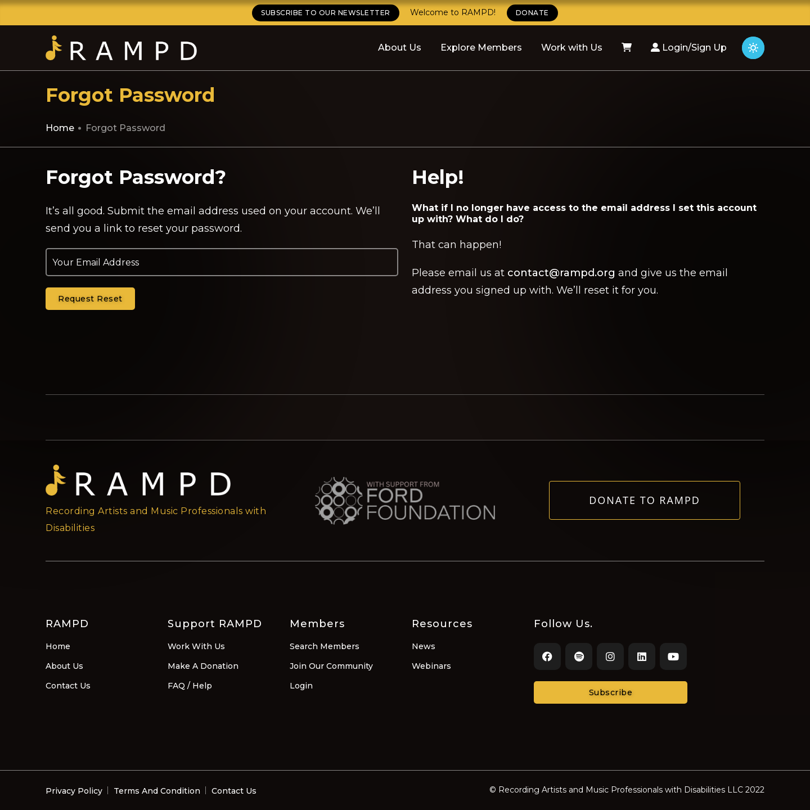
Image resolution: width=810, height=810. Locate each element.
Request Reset (90, 299)
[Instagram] (610, 656)
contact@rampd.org (561, 273)
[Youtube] (673, 656)
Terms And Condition (157, 791)
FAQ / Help (190, 686)
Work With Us (196, 646)
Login (301, 686)
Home (60, 128)
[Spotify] (578, 656)
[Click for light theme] (753, 48)
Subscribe (611, 692)
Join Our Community (331, 666)
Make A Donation (203, 666)
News (423, 646)
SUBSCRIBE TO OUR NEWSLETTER (325, 12)
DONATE (532, 12)
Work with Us (571, 47)
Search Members (324, 646)
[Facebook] (547, 656)
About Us (399, 47)
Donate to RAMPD (644, 506)
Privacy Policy (74, 791)
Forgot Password (125, 128)
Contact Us (68, 686)
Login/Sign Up (689, 47)
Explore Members (481, 47)
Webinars (431, 666)
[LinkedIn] (641, 656)
